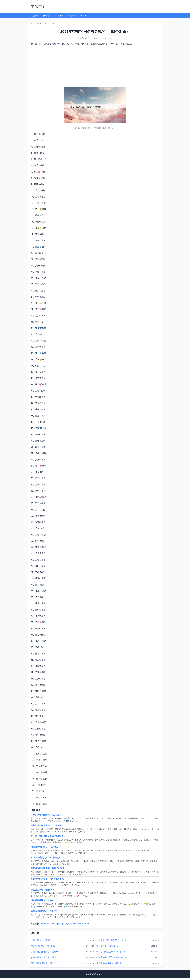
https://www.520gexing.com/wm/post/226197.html (65, 923)
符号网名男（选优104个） (108, 946)
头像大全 (34, 16)
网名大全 (47, 16)
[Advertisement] (95, 66)
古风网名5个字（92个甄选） (44, 946)
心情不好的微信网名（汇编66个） (46, 951)
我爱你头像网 (91, 974)
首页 (32, 23)
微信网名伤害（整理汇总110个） (111, 940)
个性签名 (59, 16)
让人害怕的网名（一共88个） (110, 963)
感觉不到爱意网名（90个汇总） (45, 963)
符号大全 (84, 16)
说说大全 (72, 16)
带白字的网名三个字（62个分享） (112, 951)
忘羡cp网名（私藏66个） (42, 940)
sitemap (100, 974)
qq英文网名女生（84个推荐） (44, 957)
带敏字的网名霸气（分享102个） (111, 957)
